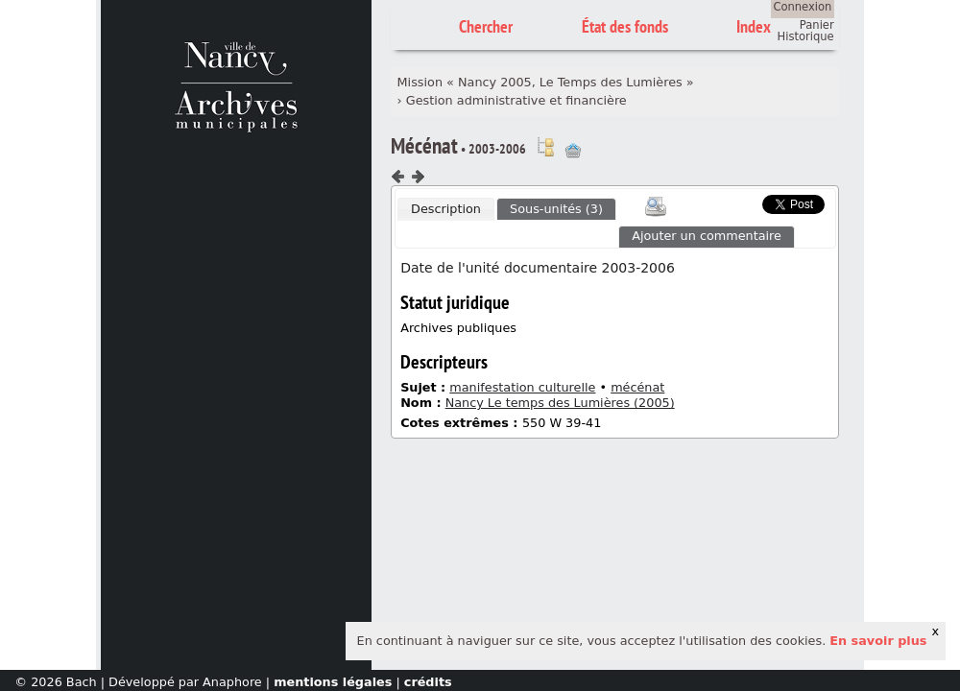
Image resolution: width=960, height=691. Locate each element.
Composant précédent (398, 176)
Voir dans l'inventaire (545, 146)
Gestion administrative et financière (516, 100)
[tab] (445, 209)
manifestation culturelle (522, 387)
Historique (806, 36)
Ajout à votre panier (573, 150)
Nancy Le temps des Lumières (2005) (560, 402)
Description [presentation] (446, 209)
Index (753, 26)
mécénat (637, 387)
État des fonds (625, 26)
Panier (817, 25)
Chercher (486, 26)
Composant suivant (417, 176)
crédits (428, 682)
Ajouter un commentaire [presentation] (706, 235)
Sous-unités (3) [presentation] (556, 209)
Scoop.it (733, 202)
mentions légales (333, 682)
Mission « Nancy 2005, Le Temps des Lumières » (545, 82)
